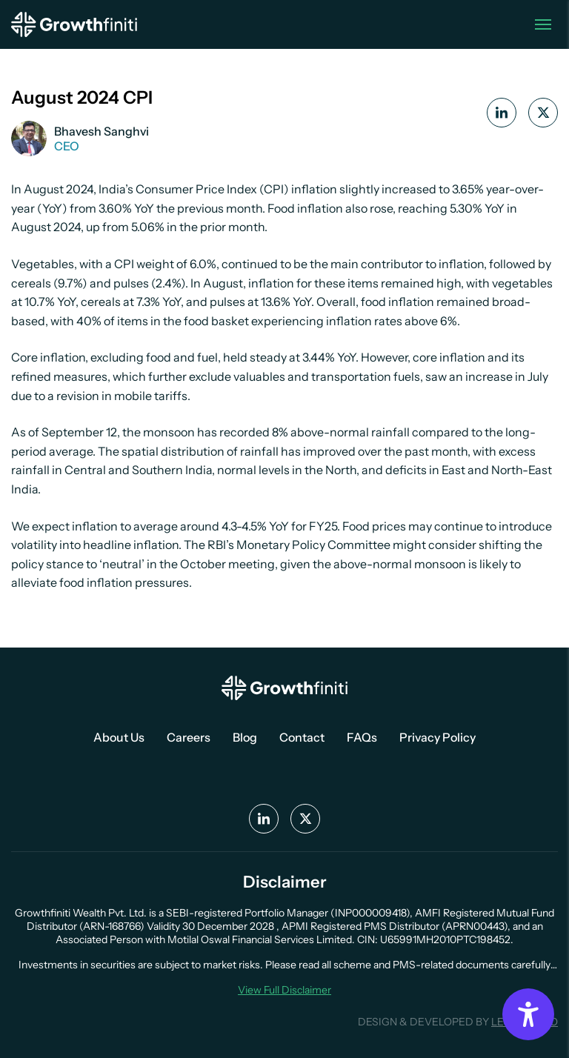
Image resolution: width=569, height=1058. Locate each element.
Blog (245, 737)
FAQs (362, 737)
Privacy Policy (437, 737)
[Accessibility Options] (528, 1014)
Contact (302, 737)
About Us (118, 737)
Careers (188, 737)
